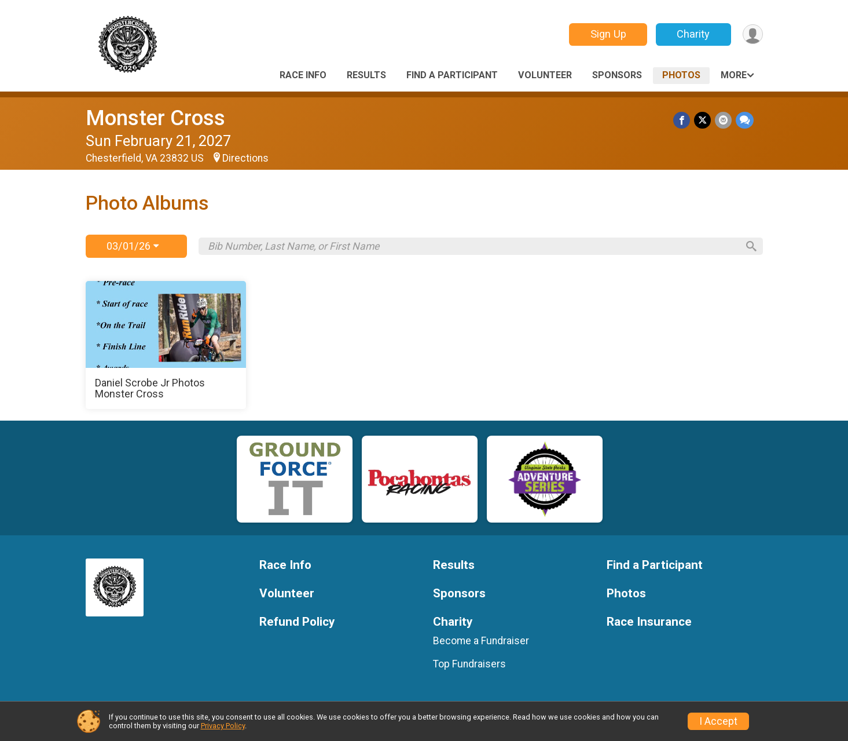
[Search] (748, 246)
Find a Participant (452, 75)
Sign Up (607, 34)
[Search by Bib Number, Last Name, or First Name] (472, 246)
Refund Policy (297, 622)
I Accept (718, 721)
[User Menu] (752, 34)
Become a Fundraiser (481, 641)
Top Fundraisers (469, 664)
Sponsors (617, 75)
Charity (692, 34)
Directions (245, 158)
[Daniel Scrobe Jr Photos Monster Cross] (166, 345)
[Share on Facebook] (683, 120)
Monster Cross (155, 117)
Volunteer (545, 75)
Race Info (303, 75)
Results (366, 75)
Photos (681, 75)
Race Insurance (649, 622)
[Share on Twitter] (703, 120)
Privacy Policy (223, 725)
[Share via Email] (723, 120)
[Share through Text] (745, 120)
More (734, 75)
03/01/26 (133, 246)
